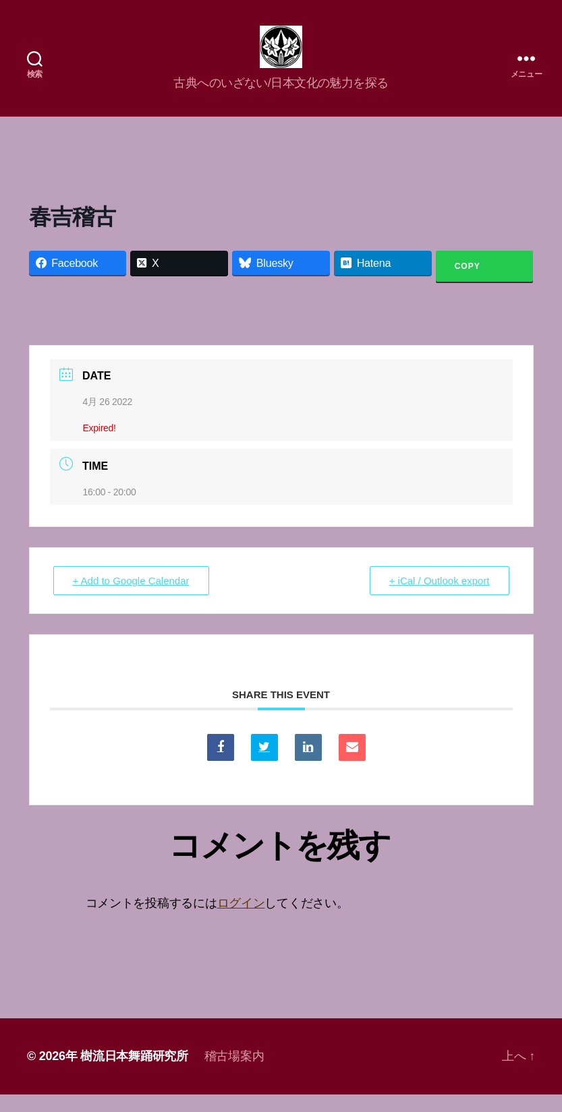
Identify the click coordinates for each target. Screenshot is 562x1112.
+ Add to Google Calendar (131, 599)
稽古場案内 (234, 1073)
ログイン (241, 921)
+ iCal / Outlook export (439, 599)
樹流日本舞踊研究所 (134, 1073)
